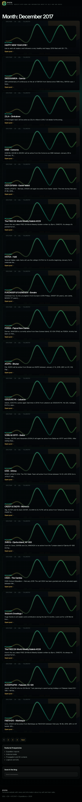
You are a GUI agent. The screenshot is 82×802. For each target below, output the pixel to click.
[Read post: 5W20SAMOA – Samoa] (41, 73)
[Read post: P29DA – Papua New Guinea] (41, 323)
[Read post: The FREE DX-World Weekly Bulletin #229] (41, 216)
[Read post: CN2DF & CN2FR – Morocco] (41, 501)
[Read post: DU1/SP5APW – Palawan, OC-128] (41, 680)
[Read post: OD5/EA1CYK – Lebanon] (41, 394)
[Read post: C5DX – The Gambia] (41, 573)
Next (23, 740)
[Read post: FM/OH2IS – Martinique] (41, 716)
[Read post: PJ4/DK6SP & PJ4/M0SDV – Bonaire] (41, 287)
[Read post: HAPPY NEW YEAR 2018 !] (41, 38)
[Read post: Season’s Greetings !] (41, 608)
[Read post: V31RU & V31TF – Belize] (41, 430)
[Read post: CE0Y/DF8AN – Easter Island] (41, 180)
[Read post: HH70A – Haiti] (41, 252)
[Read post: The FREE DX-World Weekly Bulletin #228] (41, 644)
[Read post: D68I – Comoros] (41, 145)
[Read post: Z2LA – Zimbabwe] (41, 109)
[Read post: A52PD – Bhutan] (41, 359)
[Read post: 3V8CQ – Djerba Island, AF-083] (41, 537)
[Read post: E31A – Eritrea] (41, 466)
